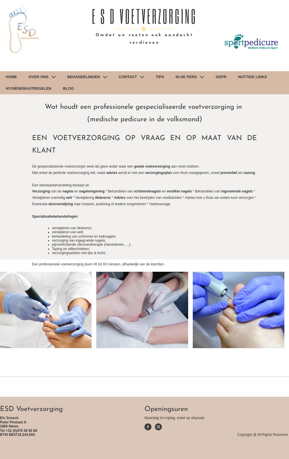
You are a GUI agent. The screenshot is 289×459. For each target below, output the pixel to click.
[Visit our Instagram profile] (158, 426)
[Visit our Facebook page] (147, 426)
